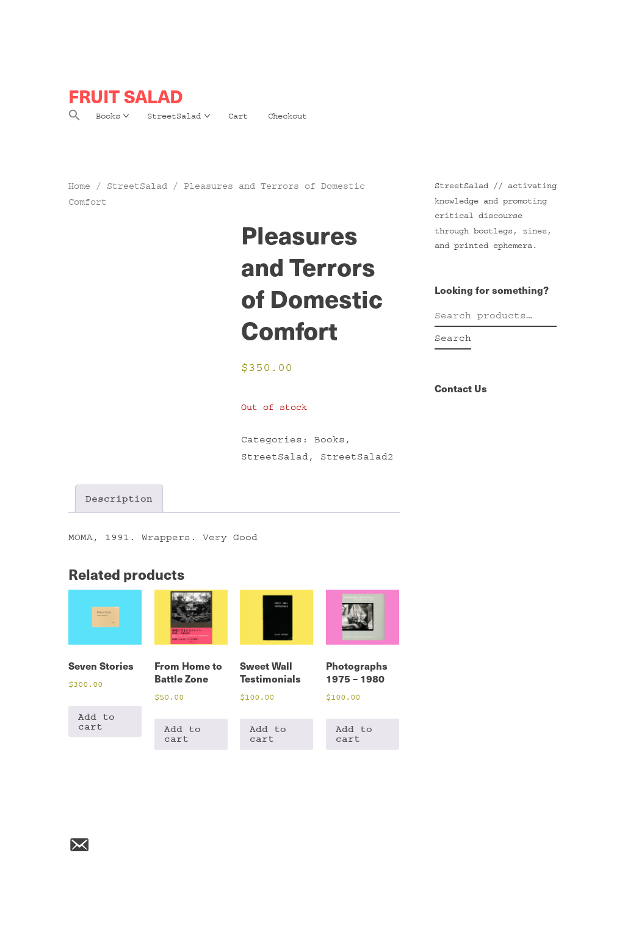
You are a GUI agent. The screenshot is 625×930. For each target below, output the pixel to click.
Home (79, 186)
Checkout (287, 116)
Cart (238, 116)
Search (453, 337)
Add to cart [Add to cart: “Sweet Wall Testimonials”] (268, 733)
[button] (74, 118)
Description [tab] (119, 498)
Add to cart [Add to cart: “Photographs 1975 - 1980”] (354, 733)
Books (108, 116)
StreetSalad (174, 116)
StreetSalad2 (357, 456)
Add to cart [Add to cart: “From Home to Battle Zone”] (182, 733)
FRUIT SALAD (125, 95)
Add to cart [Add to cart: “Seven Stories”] (96, 721)
